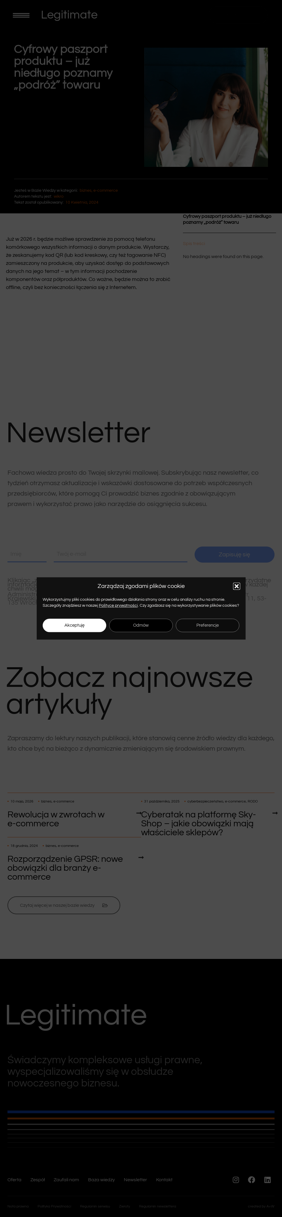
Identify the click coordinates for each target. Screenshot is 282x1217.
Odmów (141, 625)
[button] (237, 586)
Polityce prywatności (118, 605)
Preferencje (207, 625)
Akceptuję (74, 625)
